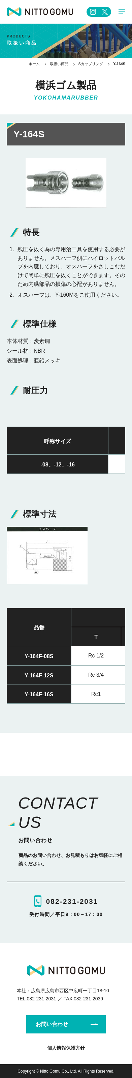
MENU (122, 13)
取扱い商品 (59, 64)
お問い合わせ (52, 1024)
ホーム (34, 64)
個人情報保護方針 (66, 1048)
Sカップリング (90, 64)
